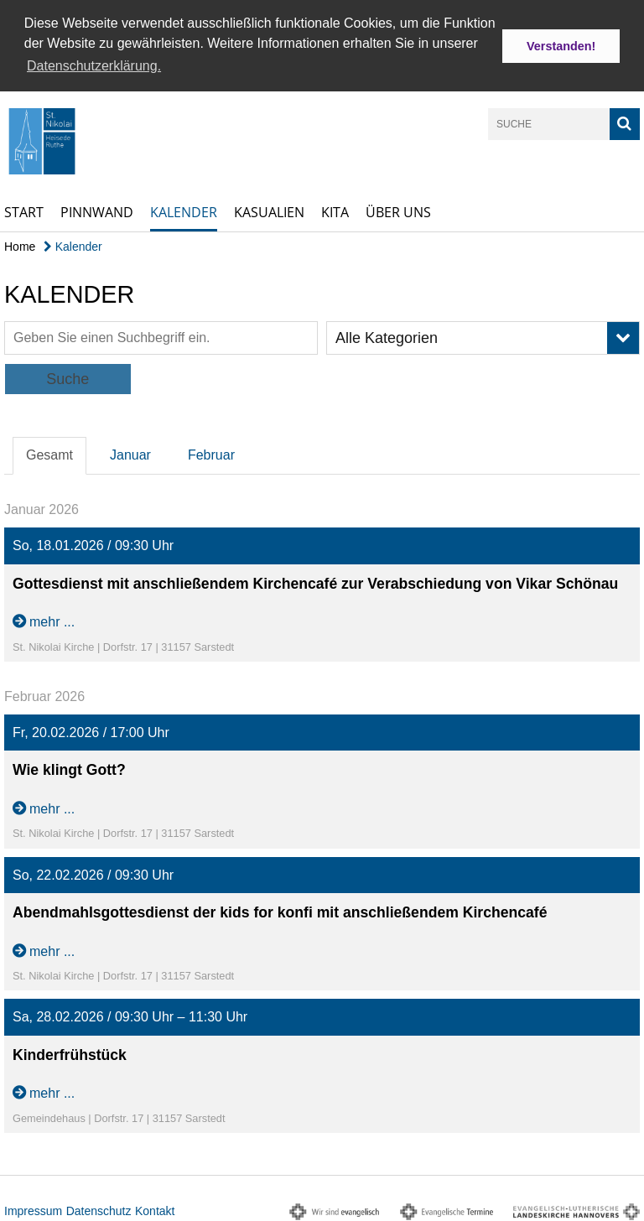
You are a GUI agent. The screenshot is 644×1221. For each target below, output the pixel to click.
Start (24, 209)
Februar (211, 453)
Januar (130, 453)
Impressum (33, 1208)
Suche (67, 377)
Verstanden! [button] (561, 46)
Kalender (183, 209)
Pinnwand (96, 209)
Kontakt (154, 1208)
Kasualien (269, 209)
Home (19, 244)
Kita (335, 209)
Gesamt (49, 453)
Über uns (398, 209)
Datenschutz (99, 1208)
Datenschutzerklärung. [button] (94, 66)
